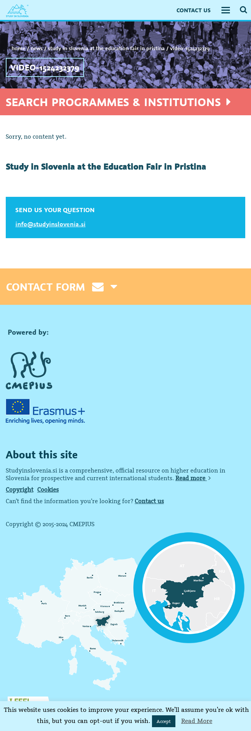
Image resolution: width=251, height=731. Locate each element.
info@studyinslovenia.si (50, 224)
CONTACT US (194, 10)
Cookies (48, 489)
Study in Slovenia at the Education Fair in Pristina (106, 48)
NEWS (37, 48)
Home (18, 48)
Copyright (19, 489)
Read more (193, 478)
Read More (196, 720)
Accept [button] (164, 721)
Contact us (149, 501)
